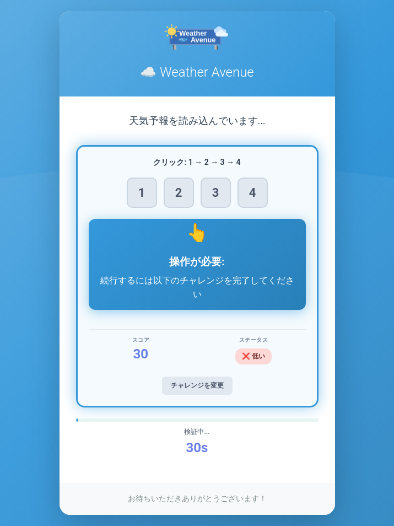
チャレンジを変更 (197, 385)
